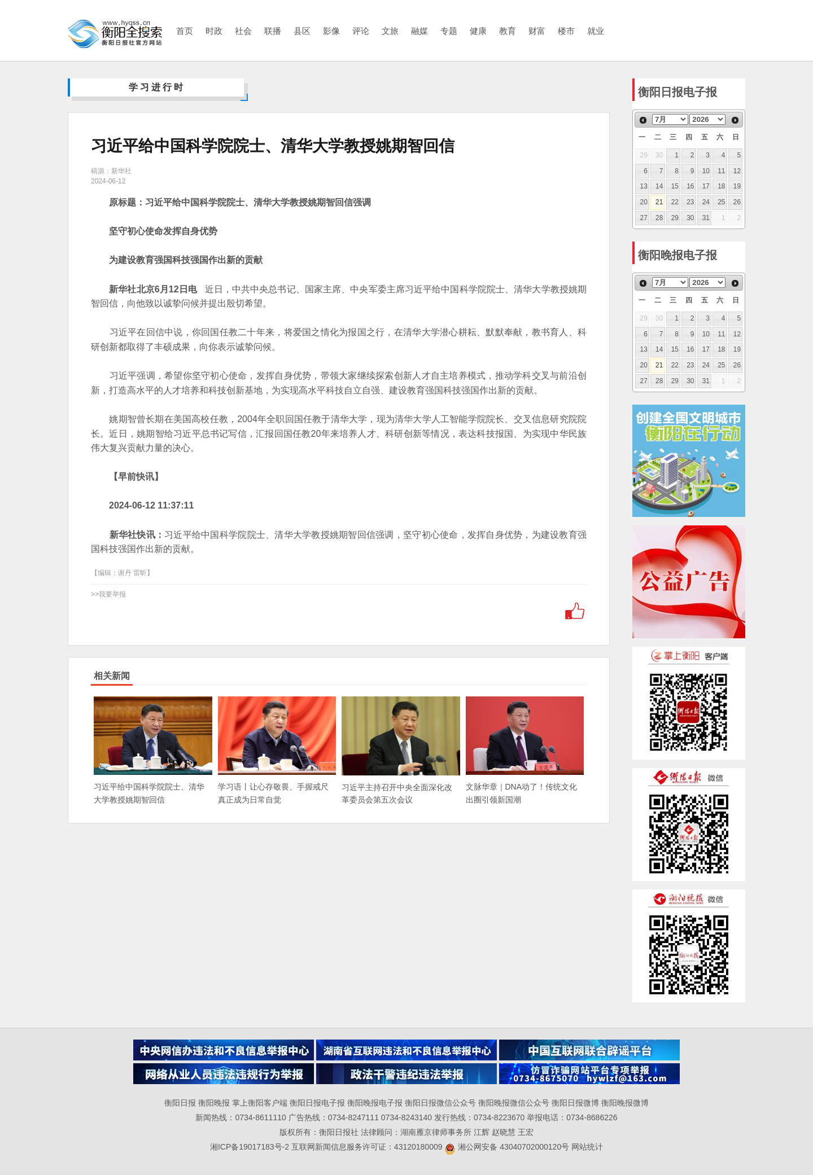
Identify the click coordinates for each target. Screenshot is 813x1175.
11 (721, 171)
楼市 (566, 31)
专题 (448, 31)
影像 (331, 31)
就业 (595, 31)
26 (737, 202)
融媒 (419, 31)
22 (675, 202)
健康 (478, 31)
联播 (272, 31)
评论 (360, 31)
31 (706, 218)
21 (659, 202)
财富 (536, 31)
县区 (302, 31)
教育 (507, 31)
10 (706, 171)
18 (721, 186)
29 (675, 218)
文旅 (390, 31)
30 (690, 218)
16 (690, 186)
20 (644, 202)
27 (644, 218)
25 (721, 202)
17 (706, 186)
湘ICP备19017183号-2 (250, 1146)
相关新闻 (112, 676)
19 (737, 186)
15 (675, 186)
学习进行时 (157, 87)
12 (737, 171)
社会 (243, 31)
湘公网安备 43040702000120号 (506, 1146)
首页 (184, 31)
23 (690, 202)
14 (659, 186)
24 (706, 202)
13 (644, 186)
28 (659, 218)
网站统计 (587, 1146)
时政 (214, 31)
